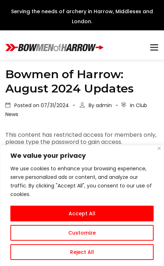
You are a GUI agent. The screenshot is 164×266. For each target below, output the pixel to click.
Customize (82, 232)
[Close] (159, 148)
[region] (82, 205)
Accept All (82, 213)
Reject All (82, 252)
